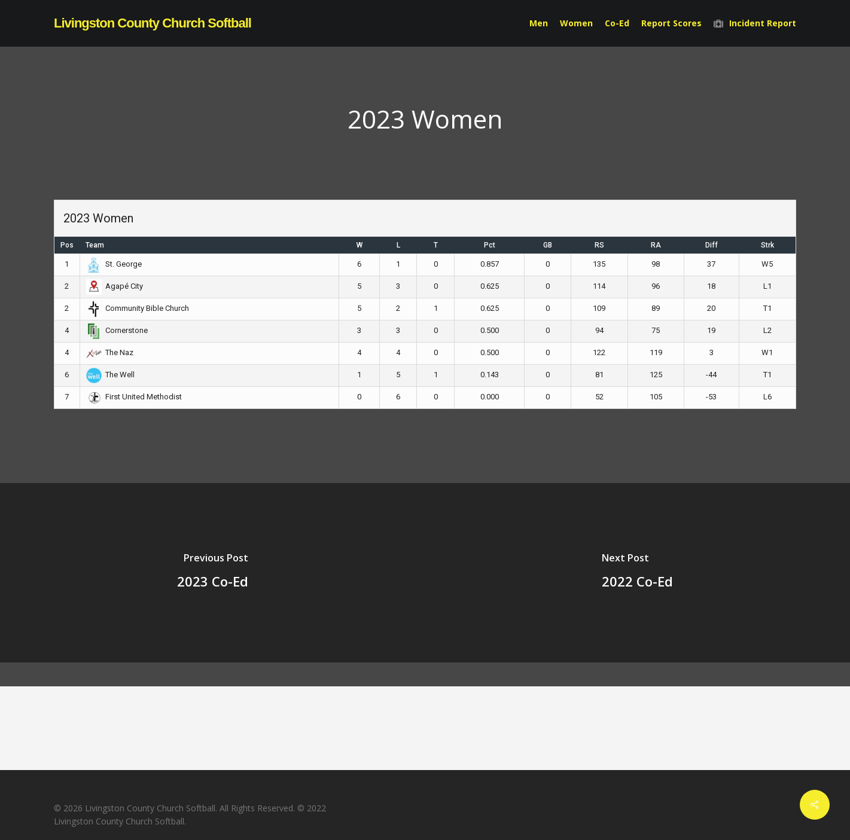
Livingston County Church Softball (152, 23)
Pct (489, 245)
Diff (711, 245)
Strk (767, 245)
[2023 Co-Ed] (212, 572)
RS (599, 245)
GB (547, 245)
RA (656, 245)
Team (95, 245)
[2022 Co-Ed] (638, 572)
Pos (67, 245)
